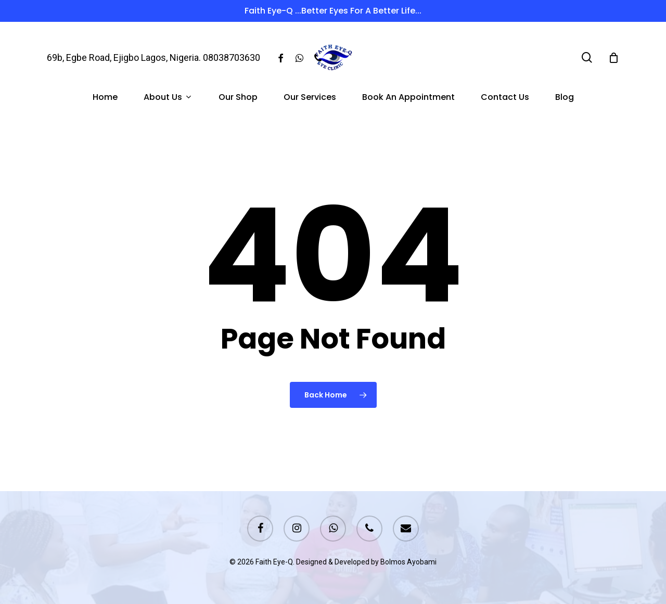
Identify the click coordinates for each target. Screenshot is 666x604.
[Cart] (613, 57)
